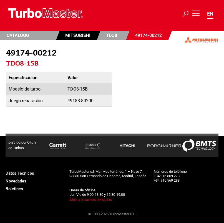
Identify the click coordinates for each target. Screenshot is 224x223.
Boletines (14, 188)
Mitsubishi (77, 35)
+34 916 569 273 (167, 176)
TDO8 (111, 35)
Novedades (16, 181)
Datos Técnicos (20, 173)
